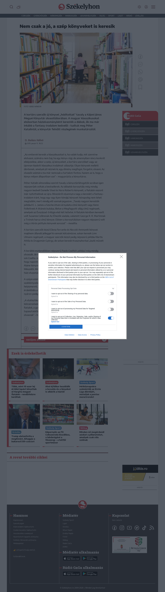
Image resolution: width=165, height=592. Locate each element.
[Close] (122, 257)
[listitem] (82, 288)
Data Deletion (69, 335)
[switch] (111, 293)
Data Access (82, 335)
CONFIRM (66, 327)
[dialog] (82, 296)
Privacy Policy (95, 335)
